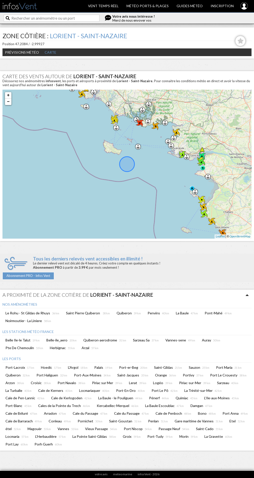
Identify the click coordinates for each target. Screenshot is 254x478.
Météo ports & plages (148, 6)
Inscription (222, 6)
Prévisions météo (22, 52)
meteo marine (122, 474)
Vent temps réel (103, 6)
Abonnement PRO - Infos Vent (28, 276)
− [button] (8, 102)
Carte (50, 52)
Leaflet (220, 236)
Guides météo (190, 6)
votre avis (101, 474)
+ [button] (8, 95)
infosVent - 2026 (148, 474)
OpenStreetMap (239, 236)
